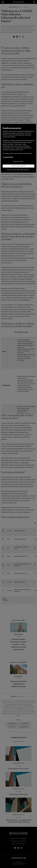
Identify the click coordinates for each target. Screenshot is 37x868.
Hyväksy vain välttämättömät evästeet (18, 169)
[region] (18, 148)
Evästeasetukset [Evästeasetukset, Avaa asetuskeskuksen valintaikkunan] (18, 161)
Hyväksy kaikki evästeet (18, 165)
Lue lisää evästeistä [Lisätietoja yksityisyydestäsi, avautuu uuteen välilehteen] (8, 157)
